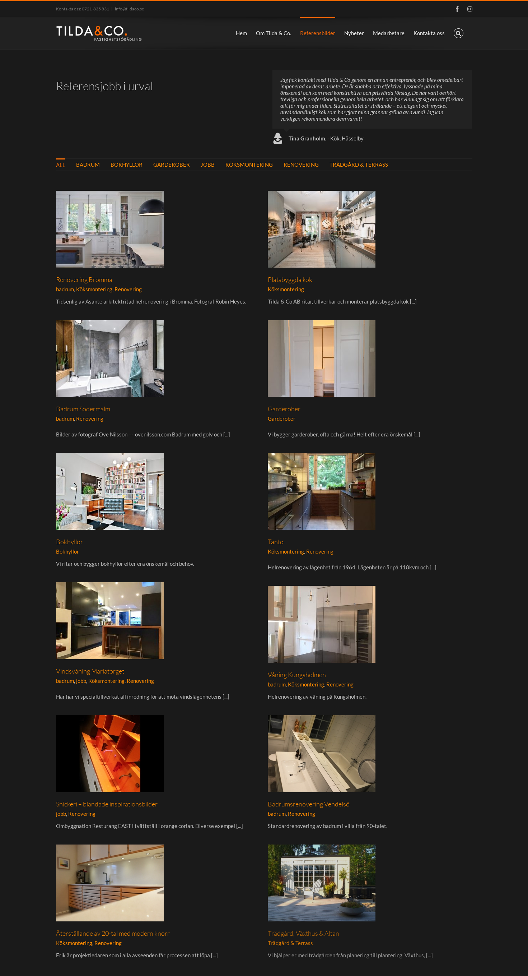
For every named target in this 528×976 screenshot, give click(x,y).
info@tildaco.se (129, 8)
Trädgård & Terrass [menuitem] (359, 164)
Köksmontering (94, 289)
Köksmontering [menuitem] (249, 164)
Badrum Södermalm (292, 308)
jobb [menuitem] (208, 164)
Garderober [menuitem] (171, 164)
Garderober (119, 416)
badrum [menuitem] (88, 164)
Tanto (319, 448)
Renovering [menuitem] (301, 164)
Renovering (128, 289)
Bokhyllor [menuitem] (126, 164)
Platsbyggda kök (229, 279)
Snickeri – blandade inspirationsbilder (315, 616)
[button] (458, 32)
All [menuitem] (60, 165)
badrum (65, 289)
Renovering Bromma (84, 279)
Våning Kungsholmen (132, 584)
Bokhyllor (173, 445)
